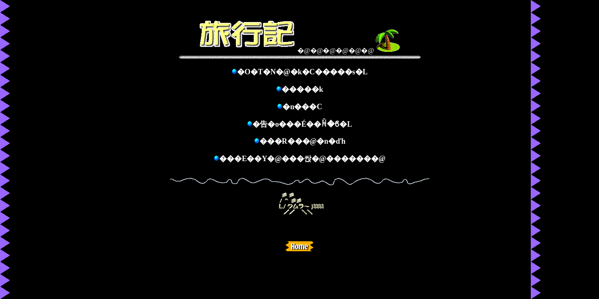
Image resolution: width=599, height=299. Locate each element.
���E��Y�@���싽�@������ (295, 158)
